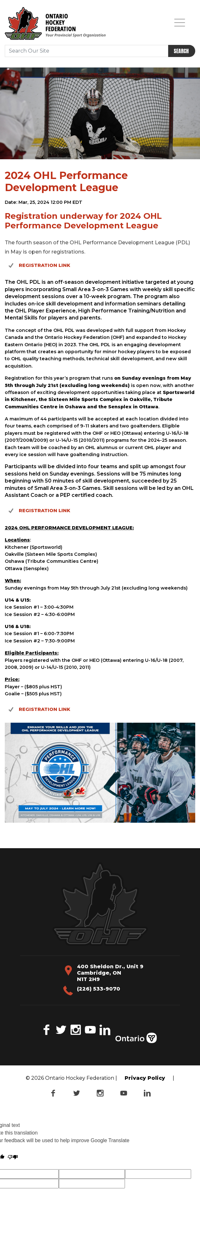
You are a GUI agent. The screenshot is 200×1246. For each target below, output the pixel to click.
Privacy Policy (145, 1078)
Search (181, 51)
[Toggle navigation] (180, 22)
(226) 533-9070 (98, 989)
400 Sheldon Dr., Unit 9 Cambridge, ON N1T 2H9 (110, 972)
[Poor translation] (12, 1156)
